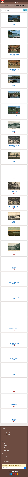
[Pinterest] (15, 473)
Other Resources (6, 461)
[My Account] (17, 2)
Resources (4, 453)
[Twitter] (12, 473)
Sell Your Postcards (7, 443)
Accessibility (5, 456)
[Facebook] (10, 473)
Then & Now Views (7, 459)
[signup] (25, 468)
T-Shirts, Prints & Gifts (7, 448)
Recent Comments (6, 458)
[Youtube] (13, 473)
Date (25, 10)
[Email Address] (13, 468)
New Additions (6, 445)
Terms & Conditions (7, 434)
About (3, 428)
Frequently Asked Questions (8, 432)
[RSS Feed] (17, 473)
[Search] (15, 2)
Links (3, 441)
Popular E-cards (6, 450)
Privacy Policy (6, 436)
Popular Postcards (6, 447)
